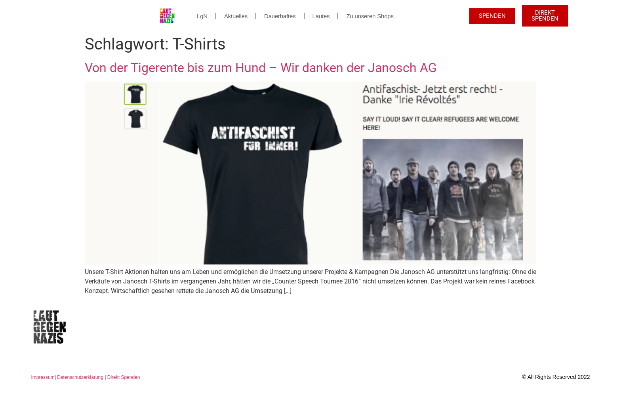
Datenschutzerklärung (80, 377)
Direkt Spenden (123, 377)
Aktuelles (236, 16)
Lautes (321, 16)
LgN (202, 16)
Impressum (42, 377)
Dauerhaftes (280, 16)
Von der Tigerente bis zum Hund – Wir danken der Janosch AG (261, 67)
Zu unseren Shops (369, 16)
